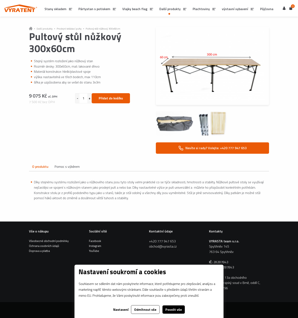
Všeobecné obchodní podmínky (49, 241)
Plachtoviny (201, 8)
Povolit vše (173, 309)
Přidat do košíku (111, 98)
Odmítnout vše (145, 309)
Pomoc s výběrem (67, 166)
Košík (291, 8)
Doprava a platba (39, 251)
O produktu (40, 166)
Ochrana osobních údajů (44, 246)
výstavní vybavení (235, 8)
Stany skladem (55, 8)
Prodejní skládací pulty (69, 29)
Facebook (95, 241)
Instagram (95, 246)
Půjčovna (266, 8)
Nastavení (121, 309)
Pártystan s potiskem (94, 8)
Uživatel (284, 8)
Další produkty (45, 29)
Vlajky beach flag (134, 8)
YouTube (94, 251)
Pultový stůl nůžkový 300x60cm (103, 29)
